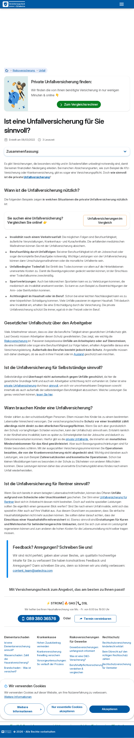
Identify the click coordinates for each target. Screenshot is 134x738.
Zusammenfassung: (22, 151)
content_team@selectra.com (33, 570)
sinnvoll (53, 385)
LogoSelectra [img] (6, 731)
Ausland (79, 354)
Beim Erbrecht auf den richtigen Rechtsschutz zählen (115, 655)
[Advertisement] (67, 34)
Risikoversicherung (16, 341)
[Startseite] (7, 70)
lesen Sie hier (45, 394)
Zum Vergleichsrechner (79, 104)
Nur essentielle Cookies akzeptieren (67, 709)
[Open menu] (121, 4)
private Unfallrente (77, 439)
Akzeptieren (109, 709)
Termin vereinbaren (95, 618)
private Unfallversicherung (20, 385)
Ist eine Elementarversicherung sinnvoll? (17, 646)
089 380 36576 (38, 618)
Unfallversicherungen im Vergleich (105, 220)
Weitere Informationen (18, 697)
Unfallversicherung (37, 177)
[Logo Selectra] (14, 4)
